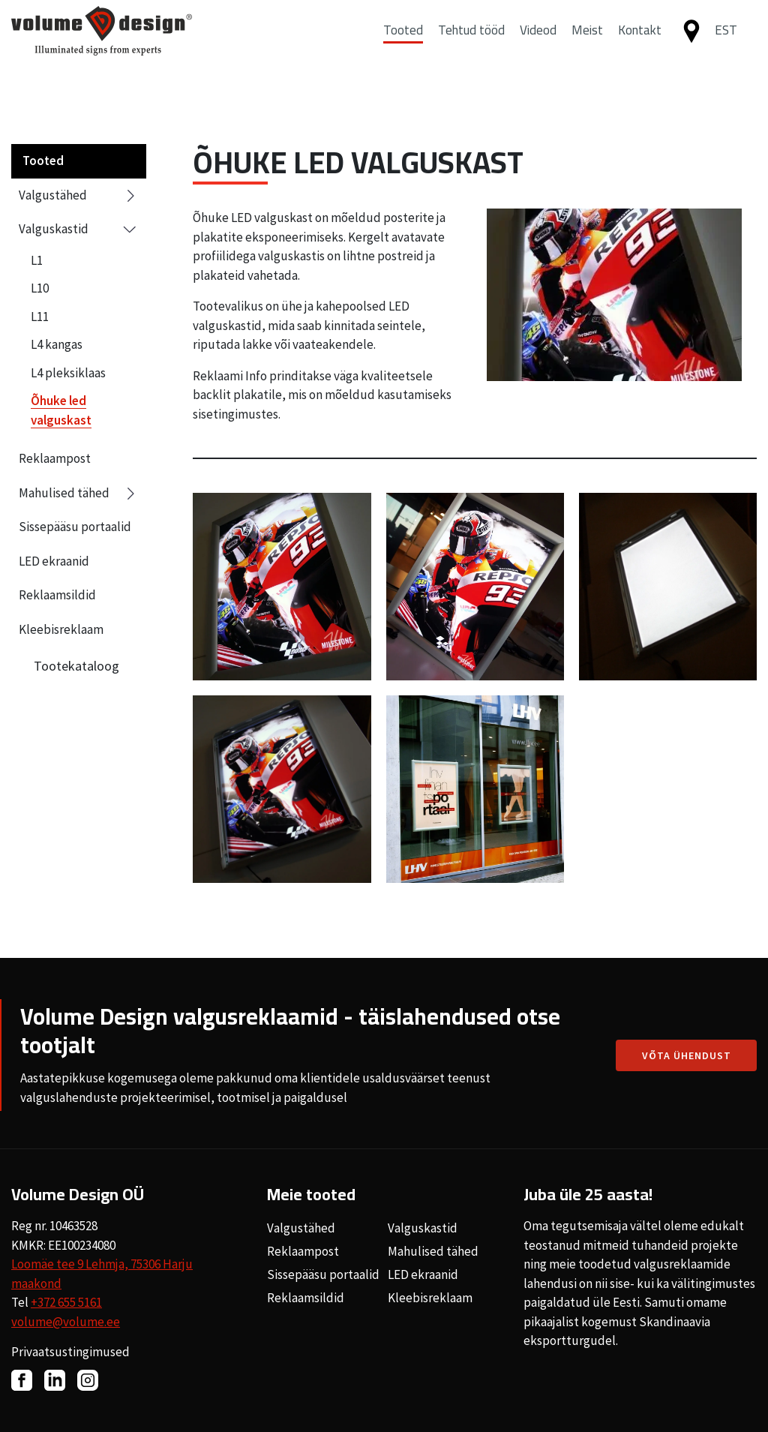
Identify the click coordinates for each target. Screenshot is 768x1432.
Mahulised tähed (79, 493)
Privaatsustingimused (70, 1351)
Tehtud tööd (471, 47)
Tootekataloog (76, 665)
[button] (732, 48)
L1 (37, 260)
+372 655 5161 (66, 1302)
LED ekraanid (54, 561)
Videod (538, 47)
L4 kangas (56, 344)
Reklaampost (55, 458)
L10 (40, 288)
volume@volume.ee (65, 1321)
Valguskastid (79, 229)
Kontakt (640, 47)
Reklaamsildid (57, 595)
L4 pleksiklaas (68, 373)
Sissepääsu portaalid (75, 526)
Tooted (403, 47)
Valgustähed (79, 196)
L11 (40, 316)
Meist (587, 47)
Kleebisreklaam (61, 629)
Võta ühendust (686, 1055)
